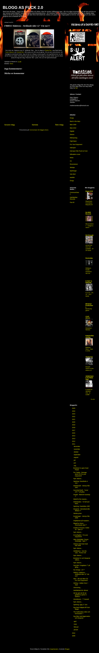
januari (76, 629)
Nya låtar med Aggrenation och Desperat (81, 617)
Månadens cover (75, 154)
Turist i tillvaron (9, 52)
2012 (74, 441)
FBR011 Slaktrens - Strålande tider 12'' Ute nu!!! (81, 574)
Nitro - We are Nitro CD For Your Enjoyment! (80, 579)
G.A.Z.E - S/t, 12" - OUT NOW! (89, 294)
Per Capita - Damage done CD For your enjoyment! (80, 474)
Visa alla (93, 399)
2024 (74, 411)
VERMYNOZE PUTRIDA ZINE (89, 377)
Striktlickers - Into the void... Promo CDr (80, 552)
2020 (74, 422)
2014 (74, 436)
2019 (74, 425)
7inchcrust (89, 357)
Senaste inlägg (9, 125)
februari (76, 627)
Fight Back (73, 141)
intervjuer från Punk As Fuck (79, 151)
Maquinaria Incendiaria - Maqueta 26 (89, 202)
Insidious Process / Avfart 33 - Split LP (81, 528)
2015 (74, 433)
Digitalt (72, 131)
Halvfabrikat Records (73, 198)
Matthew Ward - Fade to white (89, 349)
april (75, 621)
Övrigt (72, 180)
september (77, 454)
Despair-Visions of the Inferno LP (89, 368)
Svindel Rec (20, 52)
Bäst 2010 (73, 128)
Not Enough (89, 235)
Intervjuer (73, 147)
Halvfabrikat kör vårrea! (80, 590)
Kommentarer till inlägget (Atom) (39, 130)
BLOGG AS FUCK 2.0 (23, 7)
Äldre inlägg (59, 125)
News (11, 63)
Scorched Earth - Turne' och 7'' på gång (80, 491)
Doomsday (89, 258)
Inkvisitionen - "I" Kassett (81, 599)
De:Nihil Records (88, 213)
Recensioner (74, 164)
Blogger (67, 649)
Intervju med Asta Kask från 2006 (80, 544)
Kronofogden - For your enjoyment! (80, 536)
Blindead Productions (89, 305)
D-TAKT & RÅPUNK (88, 281)
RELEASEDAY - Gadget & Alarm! (89, 225)
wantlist (72, 177)
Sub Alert (73, 174)
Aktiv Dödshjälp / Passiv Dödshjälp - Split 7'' (80, 540)
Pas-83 (72, 202)
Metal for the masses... (80, 499)
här (76, 88)
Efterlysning (73, 138)
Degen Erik (89, 191)
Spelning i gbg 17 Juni (80, 604)
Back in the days (75, 121)
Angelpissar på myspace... (81, 520)
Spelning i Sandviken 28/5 (81, 506)
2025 (74, 408)
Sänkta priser (77, 513)
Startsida (35, 125)
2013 (74, 438)
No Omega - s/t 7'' (79, 570)
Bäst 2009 (73, 124)
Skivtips (72, 167)
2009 (74, 636)
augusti (76, 457)
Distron (72, 134)
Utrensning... (77, 587)
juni (75, 463)
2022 (74, 416)
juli (75, 460)
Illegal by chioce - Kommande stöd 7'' (80, 524)
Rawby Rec (48, 50)
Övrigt (72, 118)
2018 (74, 427)
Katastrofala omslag (89, 336)
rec (71, 161)
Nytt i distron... (77, 478)
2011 (74, 444)
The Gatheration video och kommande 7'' (81, 612)
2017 (74, 430)
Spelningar (73, 171)
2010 (74, 633)
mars (75, 624)
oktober (76, 452)
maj (75, 465)
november (77, 449)
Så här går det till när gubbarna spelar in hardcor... (80, 594)
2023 (74, 414)
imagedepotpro (54, 649)
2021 (74, 419)
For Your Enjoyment (76, 144)
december (77, 446)
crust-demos (87, 317)
